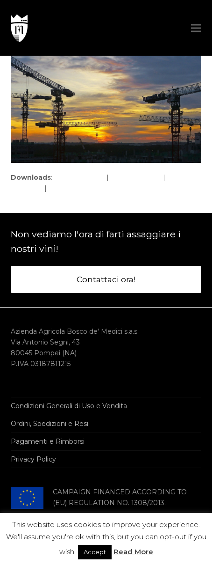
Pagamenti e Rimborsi (48, 441)
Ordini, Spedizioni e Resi (49, 423)
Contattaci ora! (106, 279)
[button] (196, 28)
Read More (133, 551)
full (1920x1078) (79, 177)
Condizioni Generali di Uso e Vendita (69, 406)
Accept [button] (95, 552)
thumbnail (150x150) (81, 188)
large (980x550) (136, 177)
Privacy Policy (33, 459)
